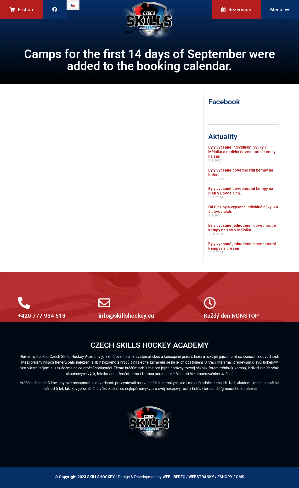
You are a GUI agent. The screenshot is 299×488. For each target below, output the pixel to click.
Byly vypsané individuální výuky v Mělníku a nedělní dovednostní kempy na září (242, 152)
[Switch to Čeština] (73, 5)
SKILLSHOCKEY (101, 477)
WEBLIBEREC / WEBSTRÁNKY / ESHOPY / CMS (203, 477)
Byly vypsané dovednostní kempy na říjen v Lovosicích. (240, 190)
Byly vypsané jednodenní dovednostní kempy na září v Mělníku (242, 227)
